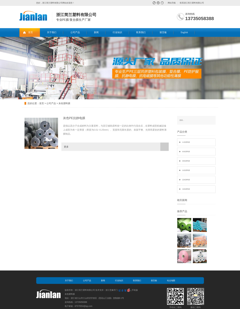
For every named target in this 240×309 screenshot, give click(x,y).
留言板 (163, 32)
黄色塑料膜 (186, 161)
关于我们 (51, 32)
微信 (154, 3)
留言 (162, 3)
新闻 (96, 32)
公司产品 (75, 32)
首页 (30, 32)
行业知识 (117, 32)
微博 (158, 3)
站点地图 (171, 280)
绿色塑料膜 (186, 189)
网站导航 (172, 3)
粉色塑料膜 (186, 151)
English (184, 32)
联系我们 (141, 32)
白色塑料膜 (186, 142)
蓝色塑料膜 (186, 180)
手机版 (135, 290)
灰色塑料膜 (64, 103)
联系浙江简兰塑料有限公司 (192, 3)
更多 (116, 147)
